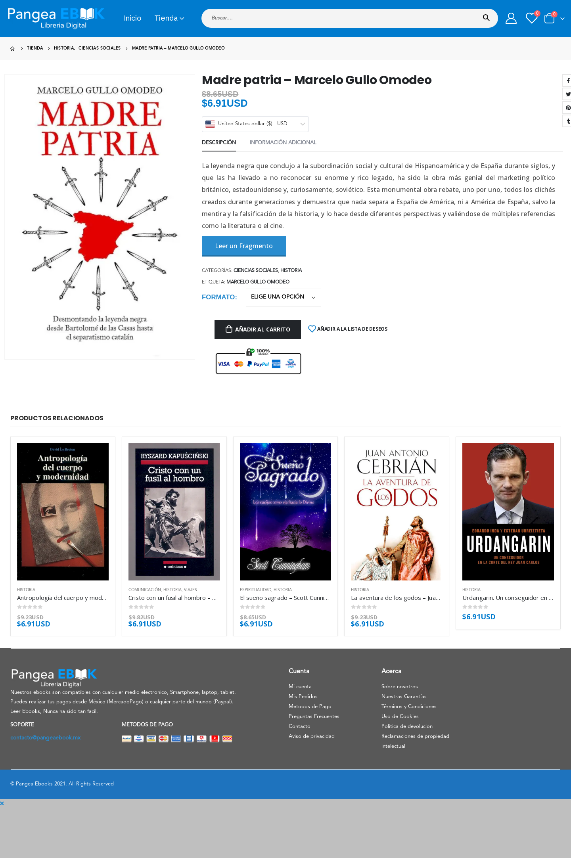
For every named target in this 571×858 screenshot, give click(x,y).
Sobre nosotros (399, 686)
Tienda (166, 18)
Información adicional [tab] (283, 143)
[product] (63, 511)
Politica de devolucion (407, 726)
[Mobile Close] (2, 803)
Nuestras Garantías (404, 696)
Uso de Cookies (400, 716)
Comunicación (144, 590)
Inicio (132, 18)
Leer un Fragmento (244, 245)
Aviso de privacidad (312, 736)
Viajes (190, 590)
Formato (218, 297)
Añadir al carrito (262, 329)
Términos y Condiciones (409, 706)
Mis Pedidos (303, 696)
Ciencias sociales (256, 270)
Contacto (299, 726)
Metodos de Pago (310, 706)
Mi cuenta (300, 686)
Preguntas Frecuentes (314, 716)
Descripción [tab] (219, 143)
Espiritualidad (255, 590)
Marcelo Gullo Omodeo (257, 282)
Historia (291, 270)
